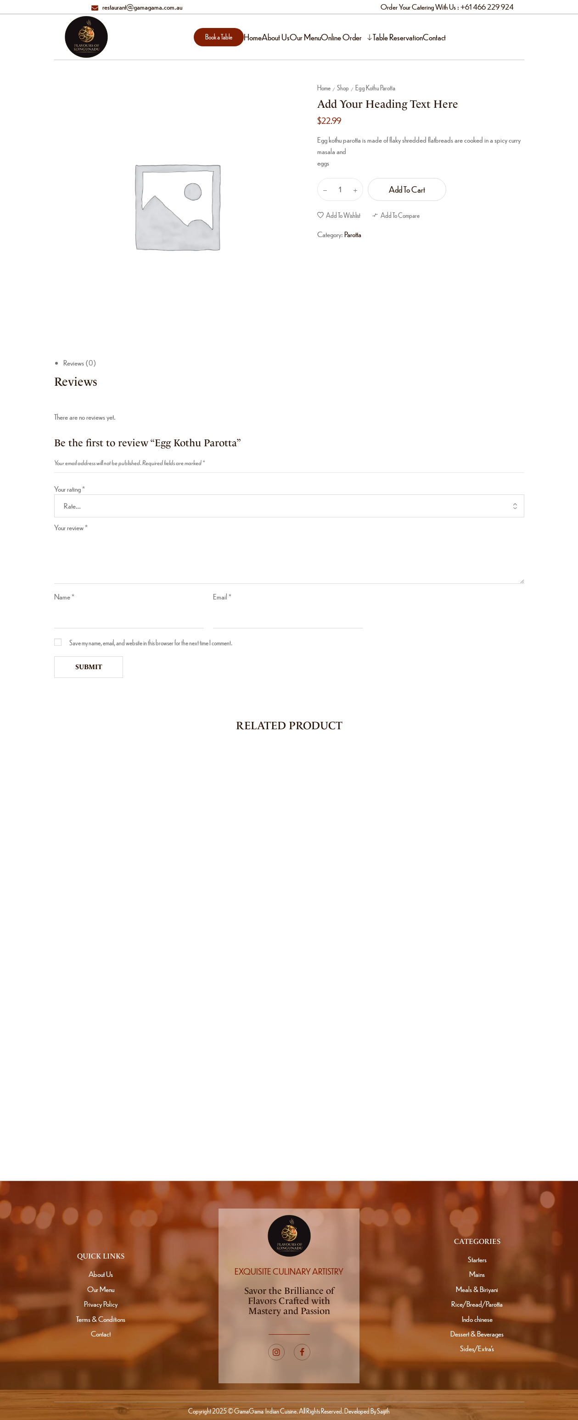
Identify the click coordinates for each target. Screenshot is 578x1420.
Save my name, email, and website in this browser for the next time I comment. (150, 642)
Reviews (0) (79, 362)
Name (64, 596)
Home (324, 87)
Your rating (69, 489)
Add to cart (407, 189)
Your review (71, 527)
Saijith (383, 1411)
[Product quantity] (340, 189)
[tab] (293, 363)
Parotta (352, 234)
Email (222, 596)
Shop (343, 87)
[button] (219, 37)
